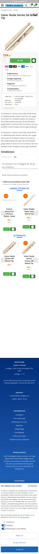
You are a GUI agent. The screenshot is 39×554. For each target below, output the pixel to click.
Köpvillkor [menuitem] (19, 425)
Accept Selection (19, 542)
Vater (16, 104)
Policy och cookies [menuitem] (19, 436)
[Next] (35, 213)
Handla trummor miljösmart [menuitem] (19, 440)
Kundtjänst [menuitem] (19, 415)
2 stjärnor (5, 157)
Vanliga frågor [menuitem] (19, 429)
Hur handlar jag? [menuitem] (19, 418)
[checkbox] (7, 522)
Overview (32, 486)
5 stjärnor (11, 157)
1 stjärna (3, 157)
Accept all (19, 549)
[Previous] (3, 213)
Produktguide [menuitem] (19, 432)
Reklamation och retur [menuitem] (19, 422)
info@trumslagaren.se (21, 396)
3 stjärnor (7, 157)
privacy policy (24, 517)
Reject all (19, 535)
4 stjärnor (9, 157)
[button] (3, 5)
